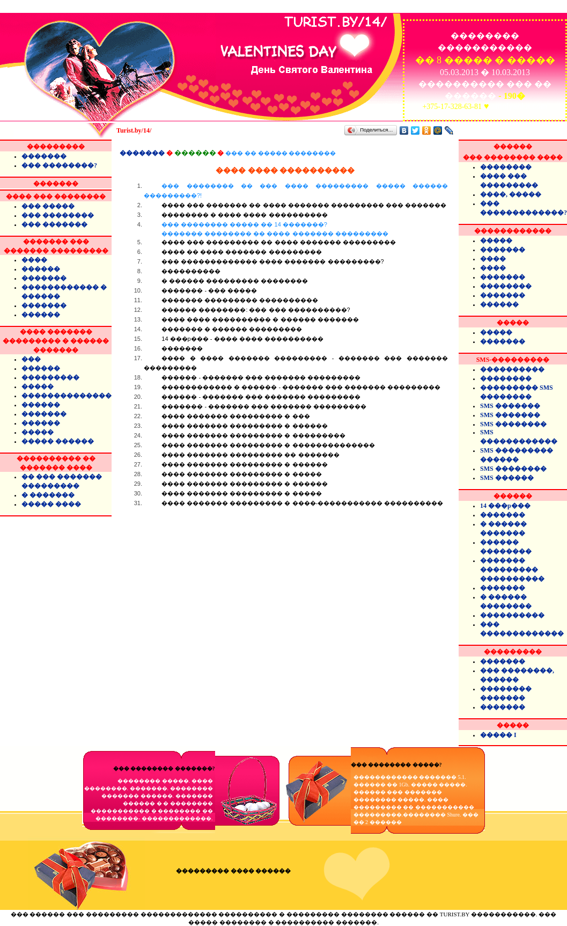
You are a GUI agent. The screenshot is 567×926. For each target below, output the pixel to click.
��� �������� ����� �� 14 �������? (296, 229)
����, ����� (510, 194)
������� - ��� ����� (209, 290)
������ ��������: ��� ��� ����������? (255, 310)
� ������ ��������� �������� (234, 281)
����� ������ (57, 441)
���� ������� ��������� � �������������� (267, 445)
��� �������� (57, 215)
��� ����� (48, 206)
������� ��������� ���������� (239, 300)
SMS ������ (507, 478)
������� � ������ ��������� (231, 329)
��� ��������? (59, 165)
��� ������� (54, 224)
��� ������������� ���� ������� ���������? (272, 261)
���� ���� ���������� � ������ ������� (259, 319)
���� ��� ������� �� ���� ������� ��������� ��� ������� (303, 205)
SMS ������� (510, 406)
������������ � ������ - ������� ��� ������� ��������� (300, 387)
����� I (498, 735)
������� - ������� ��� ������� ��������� (263, 406)
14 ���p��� (505, 505)
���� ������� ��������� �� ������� (250, 454)
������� (44, 156)
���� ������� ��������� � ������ (244, 425)
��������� (50, 377)
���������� (190, 271)
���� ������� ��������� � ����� (241, 474)
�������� (506, 167)
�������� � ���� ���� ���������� (244, 215)
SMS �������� (513, 424)
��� (31, 359)
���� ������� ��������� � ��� (235, 416)
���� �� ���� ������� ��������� (241, 252)
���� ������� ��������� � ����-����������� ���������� (302, 503)
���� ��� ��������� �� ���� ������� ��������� (278, 242)
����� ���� (51, 504)
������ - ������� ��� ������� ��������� (260, 377)
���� (34, 260)
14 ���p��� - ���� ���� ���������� (242, 339)
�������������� (66, 395)
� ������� (48, 495)
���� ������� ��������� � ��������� (253, 435)
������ (40, 269)
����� (37, 386)
